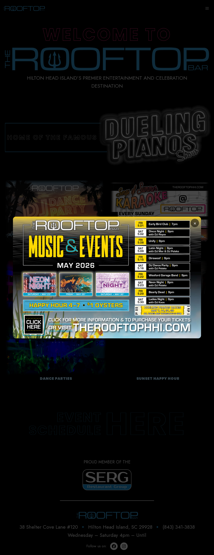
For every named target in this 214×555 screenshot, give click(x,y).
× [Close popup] (195, 223)
